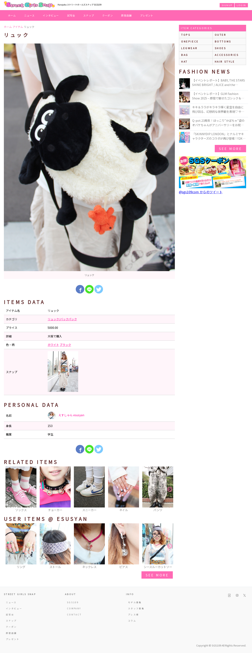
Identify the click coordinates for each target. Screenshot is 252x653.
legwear (189, 48)
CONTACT (74, 614)
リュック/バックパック (62, 319)
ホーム (12, 15)
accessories (227, 54)
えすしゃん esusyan (66, 415)
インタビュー (51, 15)
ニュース (29, 15)
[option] (89, 161)
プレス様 (133, 614)
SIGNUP (227, 5)
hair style (225, 61)
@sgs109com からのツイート (200, 191)
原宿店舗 (126, 15)
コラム (132, 620)
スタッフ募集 (136, 608)
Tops (185, 34)
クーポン (107, 15)
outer (220, 34)
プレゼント (146, 15)
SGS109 (73, 602)
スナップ (88, 15)
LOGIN (241, 5)
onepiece (190, 41)
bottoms (223, 41)
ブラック (65, 345)
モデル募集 (135, 602)
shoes (220, 48)
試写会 (71, 15)
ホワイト (53, 345)
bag (184, 54)
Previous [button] (9, 489)
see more (157, 575)
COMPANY (74, 608)
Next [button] (170, 489)
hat (184, 61)
